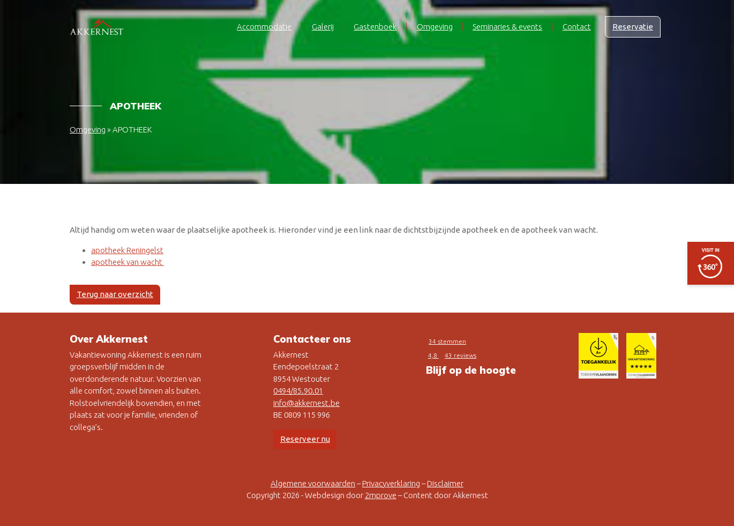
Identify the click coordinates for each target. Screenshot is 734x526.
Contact (577, 26)
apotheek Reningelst (127, 250)
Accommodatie (264, 26)
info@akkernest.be (306, 403)
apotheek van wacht (127, 261)
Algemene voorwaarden (313, 483)
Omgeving (435, 26)
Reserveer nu (305, 438)
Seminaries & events (507, 26)
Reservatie (632, 26)
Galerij (323, 26)
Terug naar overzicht (115, 294)
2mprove (380, 495)
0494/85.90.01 (298, 390)
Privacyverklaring (391, 483)
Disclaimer (445, 483)
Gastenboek (375, 26)
